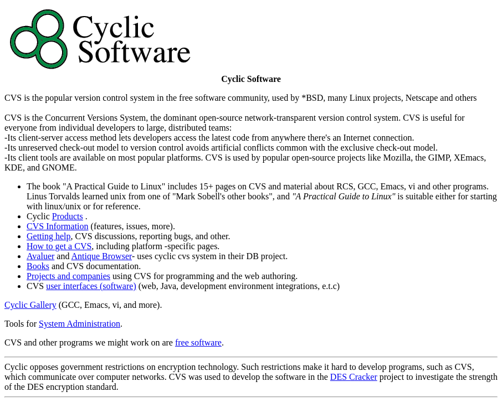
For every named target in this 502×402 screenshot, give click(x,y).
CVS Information (58, 226)
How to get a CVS (59, 246)
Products (67, 216)
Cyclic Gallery (30, 305)
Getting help (49, 236)
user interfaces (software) (91, 286)
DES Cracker (353, 377)
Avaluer (40, 256)
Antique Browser (101, 256)
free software (198, 342)
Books (38, 266)
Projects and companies (68, 276)
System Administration (79, 323)
